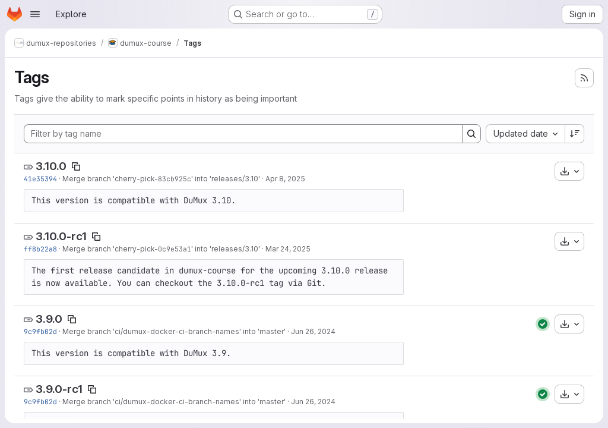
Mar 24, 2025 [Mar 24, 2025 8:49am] (288, 248)
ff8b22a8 (40, 248)
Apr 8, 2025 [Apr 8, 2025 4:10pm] (285, 178)
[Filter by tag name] (243, 133)
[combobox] (525, 133)
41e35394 (40, 178)
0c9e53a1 (174, 248)
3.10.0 (51, 166)
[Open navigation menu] (35, 14)
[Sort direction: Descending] (574, 133)
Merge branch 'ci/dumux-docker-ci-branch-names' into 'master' (174, 331)
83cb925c (174, 178)
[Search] (471, 133)
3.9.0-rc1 (59, 389)
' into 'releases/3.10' (225, 178)
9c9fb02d (40, 331)
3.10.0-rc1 (61, 236)
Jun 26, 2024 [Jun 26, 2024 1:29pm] (313, 331)
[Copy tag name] (76, 166)
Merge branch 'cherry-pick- (110, 178)
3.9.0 (49, 319)
